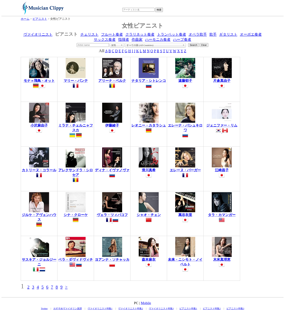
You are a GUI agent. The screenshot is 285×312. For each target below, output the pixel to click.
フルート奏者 (112, 34)
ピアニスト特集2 (212, 308)
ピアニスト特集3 (235, 308)
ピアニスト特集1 (188, 308)
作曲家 (137, 39)
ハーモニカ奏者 (157, 39)
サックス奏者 (105, 39)
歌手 (213, 34)
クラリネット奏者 (139, 34)
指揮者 (123, 39)
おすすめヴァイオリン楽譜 (67, 308)
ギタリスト (228, 34)
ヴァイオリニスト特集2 (130, 308)
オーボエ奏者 (251, 34)
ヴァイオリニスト (38, 34)
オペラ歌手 (198, 34)
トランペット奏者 (171, 34)
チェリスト (89, 34)
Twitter (44, 308)
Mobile (146, 303)
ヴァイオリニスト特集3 (161, 308)
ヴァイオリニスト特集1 (100, 308)
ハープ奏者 (182, 39)
